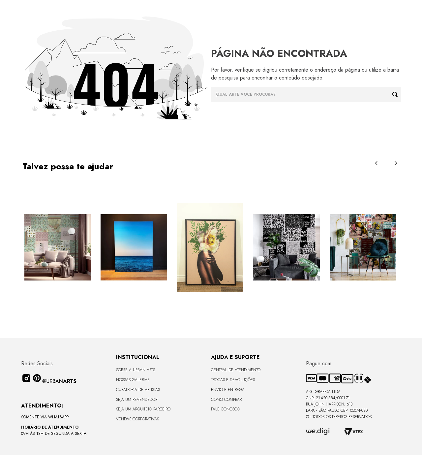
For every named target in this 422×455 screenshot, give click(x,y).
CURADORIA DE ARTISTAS (138, 390)
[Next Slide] (394, 163)
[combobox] (306, 94)
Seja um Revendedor (136, 400)
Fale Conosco (225, 409)
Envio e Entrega (228, 390)
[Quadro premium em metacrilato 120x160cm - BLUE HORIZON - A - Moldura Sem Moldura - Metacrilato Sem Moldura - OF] (134, 247)
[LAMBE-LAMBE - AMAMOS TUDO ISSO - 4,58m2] (363, 247)
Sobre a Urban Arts (135, 370)
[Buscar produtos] (396, 94)
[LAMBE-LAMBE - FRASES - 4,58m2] (286, 247)
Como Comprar (226, 400)
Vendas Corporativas (137, 419)
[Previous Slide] (378, 163)
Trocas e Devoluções (233, 380)
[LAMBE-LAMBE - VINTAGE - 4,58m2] (57, 247)
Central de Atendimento (235, 370)
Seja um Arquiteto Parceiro (143, 409)
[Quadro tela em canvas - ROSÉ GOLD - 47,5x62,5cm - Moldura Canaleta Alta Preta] (210, 247)
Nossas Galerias (132, 380)
